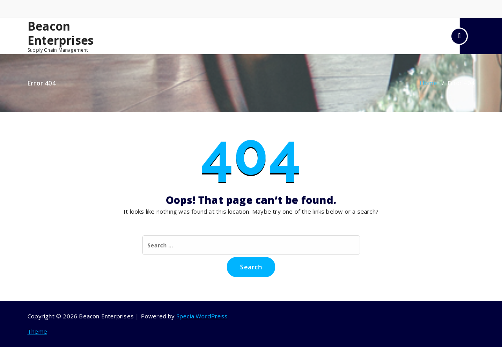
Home (428, 83)
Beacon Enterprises (60, 33)
